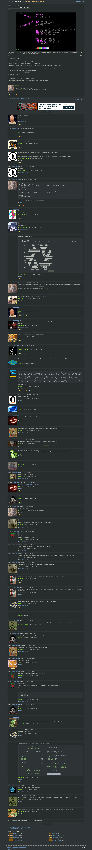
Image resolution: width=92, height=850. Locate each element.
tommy (19, 214)
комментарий (16, 128)
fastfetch (13, 9)
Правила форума (15, 847)
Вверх (83, 847)
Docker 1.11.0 (55, 833)
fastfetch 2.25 (16, 835)
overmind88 (20, 298)
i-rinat (19, 120)
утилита (25, 9)
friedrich (20, 132)
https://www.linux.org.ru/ (11, 849)
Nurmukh (20, 777)
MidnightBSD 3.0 (78, 99)
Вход (83, 1)
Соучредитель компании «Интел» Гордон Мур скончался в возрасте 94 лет (20, 99)
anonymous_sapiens (22, 274)
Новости (25, 1)
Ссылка (10, 92)
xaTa (19, 336)
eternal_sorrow (21, 227)
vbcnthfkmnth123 (22, 349)
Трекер (40, 1)
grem (19, 524)
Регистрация (78, 1)
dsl (19, 419)
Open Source (16, 5)
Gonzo (19, 603)
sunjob (19, 476)
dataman (17, 85)
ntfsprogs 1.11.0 (55, 837)
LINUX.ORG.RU (14, 1)
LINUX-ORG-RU (21, 158)
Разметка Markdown (22, 847)
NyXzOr (20, 789)
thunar (19, 498)
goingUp (20, 143)
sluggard (20, 454)
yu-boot (20, 723)
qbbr (19, 811)
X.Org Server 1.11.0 (56, 840)
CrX (19, 363)
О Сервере (9, 847)
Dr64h (19, 325)
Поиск (44, 1)
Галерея (29, 1)
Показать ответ (21, 172)
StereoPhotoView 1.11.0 (57, 835)
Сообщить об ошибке (11, 848)
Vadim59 (20, 443)
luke (19, 464)
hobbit (21, 88)
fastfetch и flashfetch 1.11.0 (19, 8)
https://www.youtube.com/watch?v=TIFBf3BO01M (28, 484)
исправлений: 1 (46, 288)
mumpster (20, 398)
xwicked (20, 409)
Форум (37, 1)
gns (19, 578)
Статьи (33, 1)
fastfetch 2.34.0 (16, 837)
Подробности (13, 82)
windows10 (20, 386)
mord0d (20, 539)
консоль (21, 9)
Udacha (20, 615)
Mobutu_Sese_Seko (22, 624)
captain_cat (20, 662)
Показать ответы (22, 121)
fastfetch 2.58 (16, 840)
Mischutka (20, 430)
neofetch (17, 9)
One (19, 548)
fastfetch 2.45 (16, 833)
